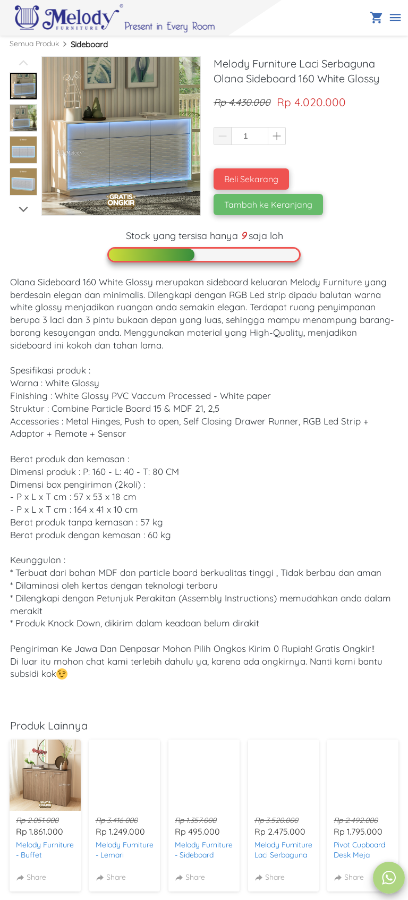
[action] (389, 878)
